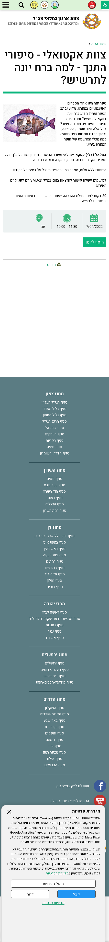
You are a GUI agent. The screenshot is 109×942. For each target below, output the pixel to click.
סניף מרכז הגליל (54, 421)
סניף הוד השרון (54, 491)
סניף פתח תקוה (54, 555)
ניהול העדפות (53, 884)
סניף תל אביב (54, 574)
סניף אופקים (54, 733)
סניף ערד (54, 746)
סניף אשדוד (54, 637)
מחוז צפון (54, 394)
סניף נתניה (54, 478)
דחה (30, 894)
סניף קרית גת (54, 727)
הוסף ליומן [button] (95, 242)
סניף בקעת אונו (54, 542)
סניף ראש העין (54, 548)
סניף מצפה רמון (54, 752)
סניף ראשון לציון (54, 612)
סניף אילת (54, 758)
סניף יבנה (55, 631)
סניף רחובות (55, 625)
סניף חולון (54, 580)
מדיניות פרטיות (53, 903)
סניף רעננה (55, 497)
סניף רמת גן (54, 561)
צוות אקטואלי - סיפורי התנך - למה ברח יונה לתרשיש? (55, 68)
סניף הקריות (55, 440)
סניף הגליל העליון (54, 402)
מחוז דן (54, 527)
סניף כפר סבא (54, 485)
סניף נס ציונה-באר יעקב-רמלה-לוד (54, 618)
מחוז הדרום (54, 699)
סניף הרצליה (54, 504)
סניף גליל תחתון (54, 415)
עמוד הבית (98, 44)
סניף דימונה (54, 739)
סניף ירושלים (55, 663)
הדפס (51, 264)
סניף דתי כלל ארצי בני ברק (54, 536)
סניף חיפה (54, 447)
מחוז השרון (54, 470)
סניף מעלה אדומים (55, 669)
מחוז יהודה (54, 604)
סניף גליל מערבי (54, 408)
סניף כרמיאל (54, 427)
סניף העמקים (54, 434)
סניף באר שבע (54, 720)
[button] (21, 5)
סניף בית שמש (54, 676)
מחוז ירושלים (54, 654)
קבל (76, 894)
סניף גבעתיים (55, 567)
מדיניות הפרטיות (57, 873)
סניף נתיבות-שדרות (54, 714)
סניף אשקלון (54, 707)
